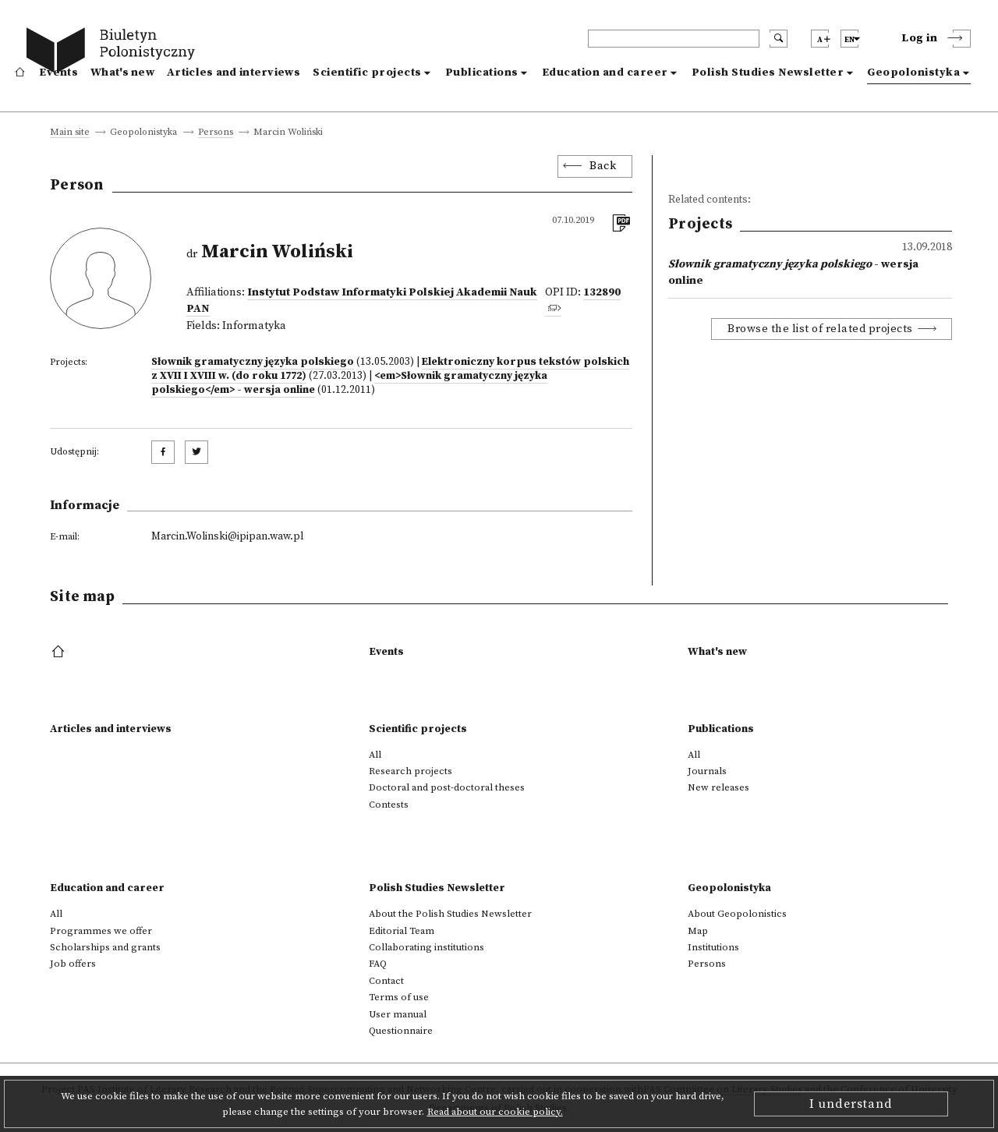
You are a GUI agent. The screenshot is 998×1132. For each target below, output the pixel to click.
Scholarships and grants (105, 947)
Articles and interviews (233, 72)
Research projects (410, 771)
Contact (386, 981)
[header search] (673, 39)
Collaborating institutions (426, 947)
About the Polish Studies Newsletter (450, 913)
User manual (397, 1014)
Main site (70, 133)
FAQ (378, 963)
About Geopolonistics (737, 913)
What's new (122, 72)
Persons (215, 133)
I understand (851, 1104)
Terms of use (399, 997)
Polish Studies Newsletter (768, 72)
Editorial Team (401, 931)
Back (602, 166)
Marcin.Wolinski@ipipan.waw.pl (227, 536)
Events (58, 72)
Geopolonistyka (913, 72)
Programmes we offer (101, 931)
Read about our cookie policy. (495, 1111)
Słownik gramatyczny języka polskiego (252, 362)
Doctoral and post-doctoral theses (447, 787)
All (375, 754)
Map (698, 931)
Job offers (73, 963)
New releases (718, 787)
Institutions (713, 947)
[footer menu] (59, 652)
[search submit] (778, 39)
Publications (481, 72)
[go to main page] (114, 52)
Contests (389, 804)
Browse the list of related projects (820, 329)
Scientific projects (367, 72)
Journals (707, 771)
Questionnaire (401, 1030)
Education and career (605, 72)
